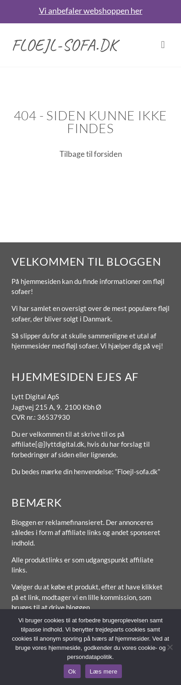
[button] (163, 45)
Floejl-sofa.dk (64, 44)
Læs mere (104, 671)
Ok (72, 671)
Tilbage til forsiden (91, 154)
